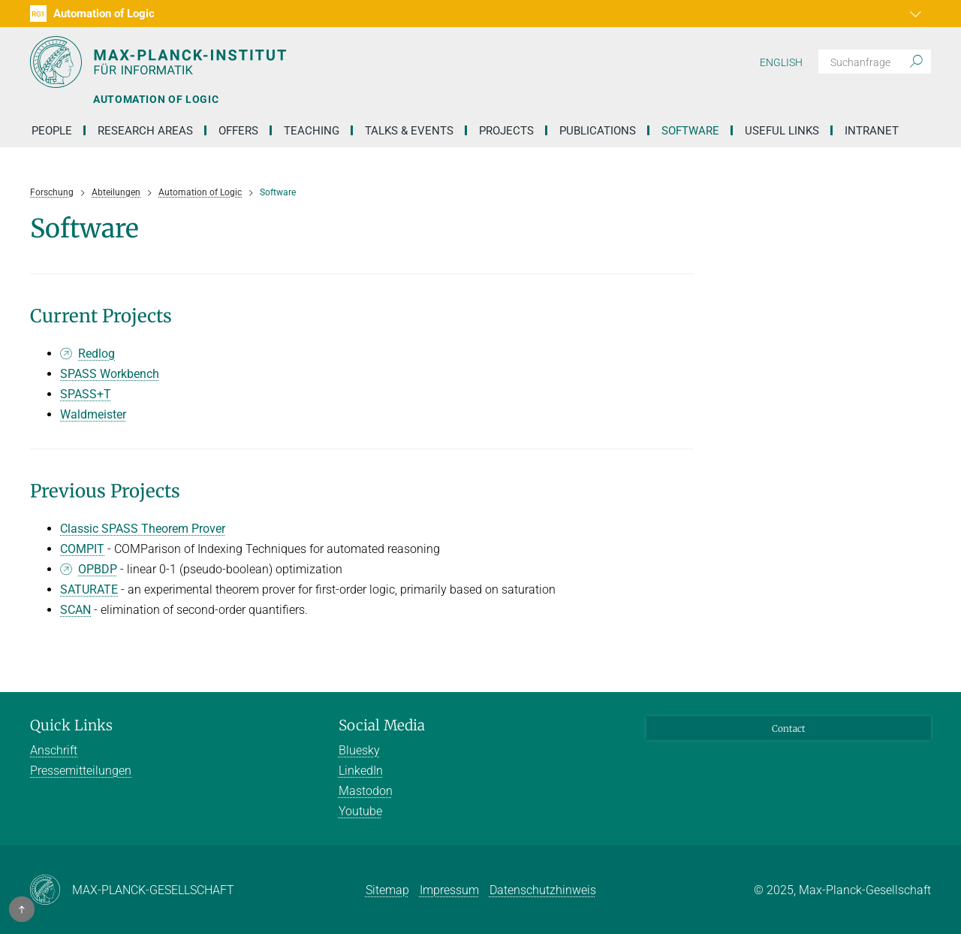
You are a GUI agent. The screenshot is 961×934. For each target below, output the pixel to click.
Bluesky (359, 750)
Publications (597, 131)
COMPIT (82, 549)
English (781, 62)
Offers (238, 131)
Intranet (872, 131)
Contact (789, 728)
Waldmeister (93, 414)
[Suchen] (874, 62)
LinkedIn (361, 770)
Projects (506, 131)
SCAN (75, 610)
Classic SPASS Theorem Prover (142, 528)
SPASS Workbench (109, 374)
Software (690, 131)
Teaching (311, 131)
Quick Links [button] (71, 725)
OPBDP (97, 569)
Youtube (360, 811)
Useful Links (782, 131)
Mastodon (366, 791)
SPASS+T (85, 394)
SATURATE (89, 589)
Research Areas (145, 131)
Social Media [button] (382, 725)
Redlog (96, 353)
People (52, 131)
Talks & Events (409, 131)
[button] (917, 13)
